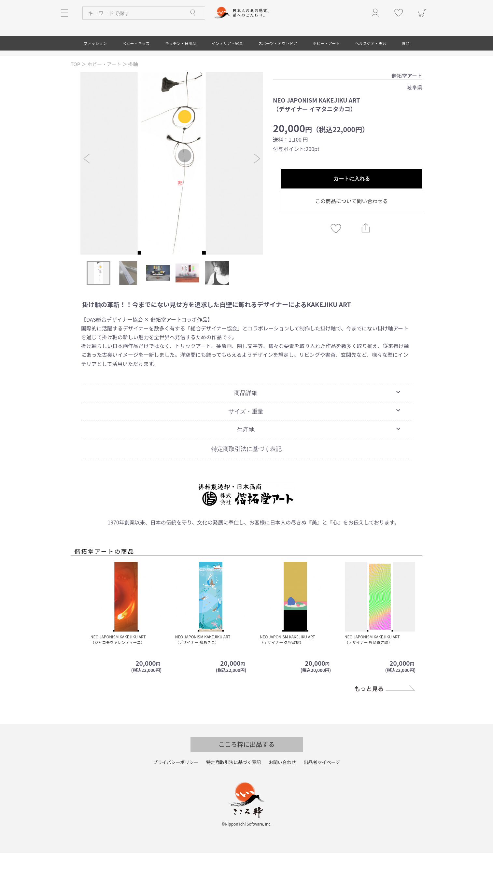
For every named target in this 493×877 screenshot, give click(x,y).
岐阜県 (414, 111)
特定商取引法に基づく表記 (246, 472)
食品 (406, 67)
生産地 (319, 453)
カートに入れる (351, 202)
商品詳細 (318, 416)
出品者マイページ (321, 786)
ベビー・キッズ (135, 67)
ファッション (95, 67)
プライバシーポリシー (176, 786)
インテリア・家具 (227, 67)
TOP (76, 88)
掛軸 (133, 88)
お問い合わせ (282, 786)
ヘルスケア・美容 (371, 67)
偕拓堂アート (406, 100)
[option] (171, 187)
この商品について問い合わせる (351, 225)
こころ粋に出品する (246, 768)
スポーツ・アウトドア (277, 67)
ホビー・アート (326, 67)
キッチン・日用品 (180, 67)
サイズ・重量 (315, 434)
